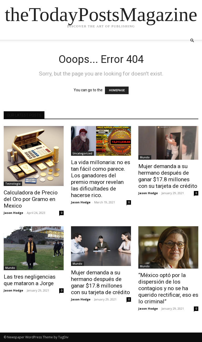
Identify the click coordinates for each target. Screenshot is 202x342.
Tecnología (13, 183)
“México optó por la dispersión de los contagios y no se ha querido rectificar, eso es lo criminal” (168, 288)
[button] (192, 40)
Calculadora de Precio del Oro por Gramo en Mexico (31, 199)
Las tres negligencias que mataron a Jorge (29, 280)
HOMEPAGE (117, 90)
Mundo (145, 157)
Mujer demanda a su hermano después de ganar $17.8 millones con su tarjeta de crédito (167, 176)
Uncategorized (82, 153)
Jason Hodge (13, 213)
